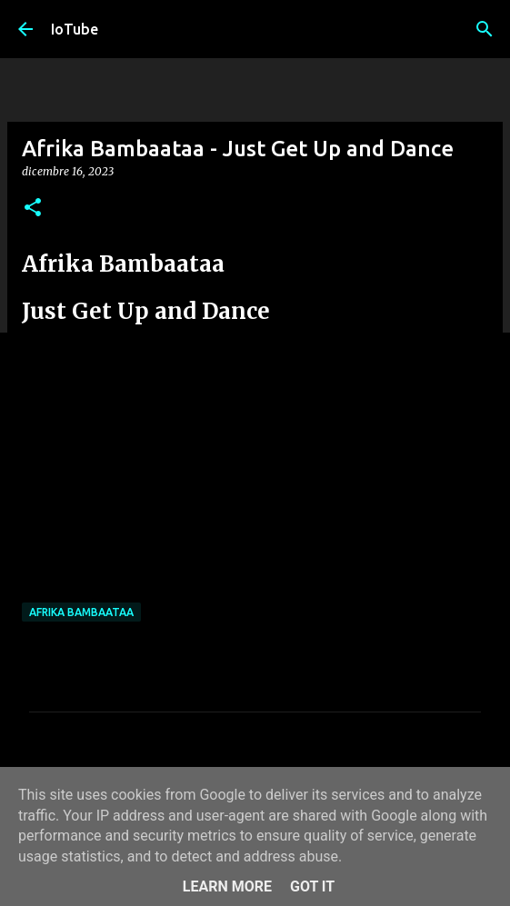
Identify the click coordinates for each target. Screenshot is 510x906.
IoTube (74, 29)
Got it (312, 886)
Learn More (227, 886)
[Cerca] (484, 29)
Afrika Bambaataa (81, 612)
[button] (33, 208)
